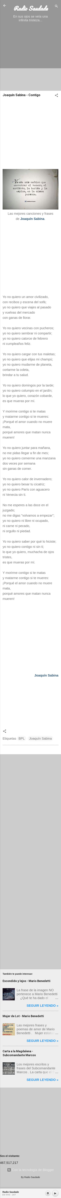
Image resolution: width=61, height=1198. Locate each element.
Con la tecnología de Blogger (30, 1170)
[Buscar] (56, 7)
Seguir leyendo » (42, 1005)
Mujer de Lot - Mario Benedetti (23, 1016)
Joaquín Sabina (40, 738)
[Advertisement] (30, 57)
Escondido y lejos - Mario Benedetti (26, 981)
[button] (56, 95)
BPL (22, 738)
